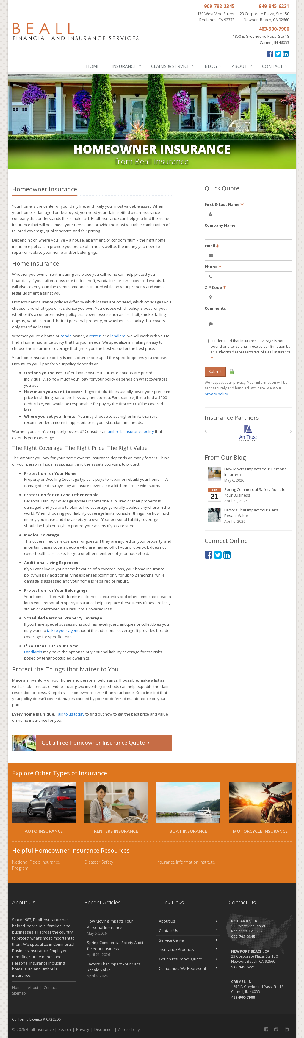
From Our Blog (225, 457)
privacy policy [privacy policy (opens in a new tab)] (216, 394)
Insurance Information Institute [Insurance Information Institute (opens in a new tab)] (185, 862)
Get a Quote (81, 743)
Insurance (127, 66)
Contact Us (188, 930)
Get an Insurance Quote (188, 959)
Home (93, 66)
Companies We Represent (188, 968)
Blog (213, 66)
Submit (215, 371)
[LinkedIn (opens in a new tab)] (286, 53)
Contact (275, 66)
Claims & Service (173, 66)
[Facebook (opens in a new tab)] (270, 53)
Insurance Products (188, 949)
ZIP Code (215, 287)
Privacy (82, 1029)
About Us (188, 921)
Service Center (188, 940)
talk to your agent (63, 630)
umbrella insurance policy (131, 431)
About (242, 66)
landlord (118, 336)
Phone (213, 266)
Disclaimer (103, 1029)
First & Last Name (224, 204)
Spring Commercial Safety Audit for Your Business (248, 495)
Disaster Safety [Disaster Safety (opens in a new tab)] (98, 862)
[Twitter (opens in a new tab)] (278, 53)
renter (95, 336)
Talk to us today (70, 714)
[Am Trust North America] (248, 433)
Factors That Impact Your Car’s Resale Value (248, 515)
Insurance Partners (232, 418)
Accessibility (129, 1029)
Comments (215, 308)
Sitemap (19, 993)
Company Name (220, 225)
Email (212, 245)
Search (64, 1029)
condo (66, 336)
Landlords (33, 652)
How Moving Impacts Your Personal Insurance (248, 474)
